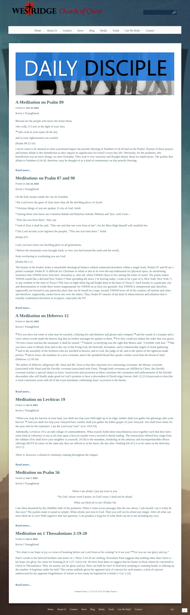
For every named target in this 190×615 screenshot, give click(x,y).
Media (103, 30)
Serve (81, 30)
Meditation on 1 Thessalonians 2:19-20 (51, 533)
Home (37, 30)
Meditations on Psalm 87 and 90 (45, 178)
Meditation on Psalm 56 (38, 472)
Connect (67, 30)
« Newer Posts (80, 591)
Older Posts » (111, 591)
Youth (116, 30)
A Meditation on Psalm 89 (40, 102)
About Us (52, 30)
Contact (150, 30)
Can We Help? (132, 30)
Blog (91, 30)
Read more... (23, 170)
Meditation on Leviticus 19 (40, 399)
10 (104, 591)
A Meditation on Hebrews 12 (42, 315)
